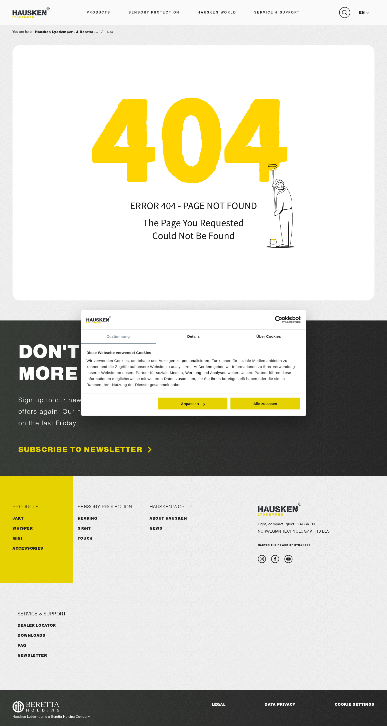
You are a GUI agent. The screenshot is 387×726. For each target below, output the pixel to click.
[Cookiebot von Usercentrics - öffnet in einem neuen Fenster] (279, 319)
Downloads (32, 635)
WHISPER (23, 528)
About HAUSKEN (168, 518)
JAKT (18, 518)
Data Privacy (280, 704)
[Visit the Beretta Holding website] (51, 706)
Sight (84, 528)
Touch (85, 538)
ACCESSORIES (28, 548)
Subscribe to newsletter (80, 450)
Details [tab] (193, 336)
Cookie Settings (354, 704)
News (156, 528)
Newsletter (32, 655)
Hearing (87, 518)
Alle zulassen (265, 404)
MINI (17, 538)
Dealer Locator (37, 625)
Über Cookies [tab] (268, 336)
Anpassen (193, 404)
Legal (218, 704)
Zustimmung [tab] (118, 336)
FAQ (22, 645)
